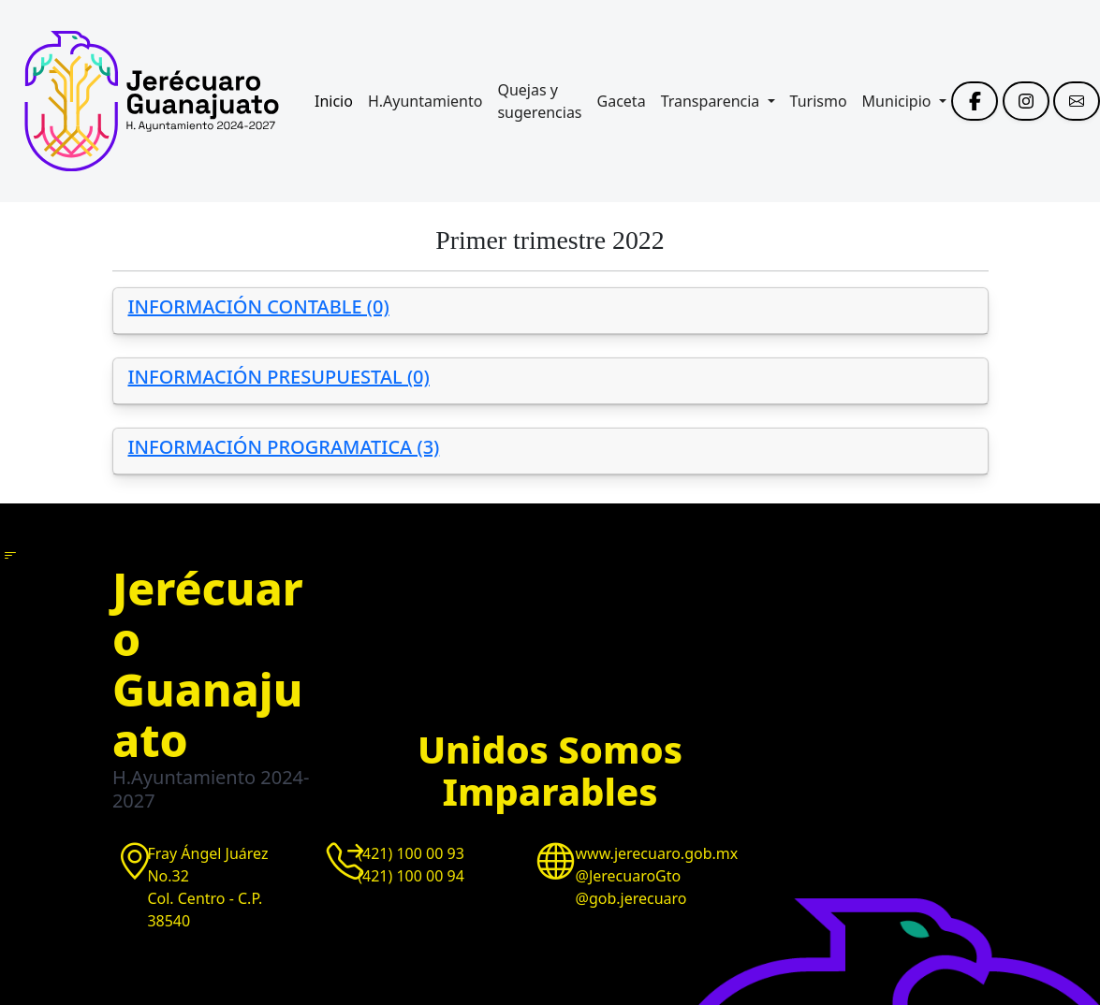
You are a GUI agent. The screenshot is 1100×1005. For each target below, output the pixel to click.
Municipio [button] (898, 101)
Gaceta (621, 101)
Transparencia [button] (712, 101)
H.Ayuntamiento (425, 101)
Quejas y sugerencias (539, 101)
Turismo (818, 101)
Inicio (334, 101)
